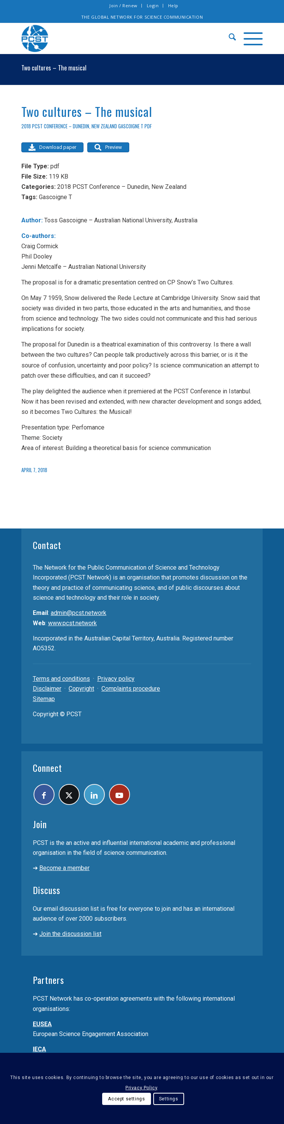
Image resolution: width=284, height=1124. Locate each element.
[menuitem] (124, 6)
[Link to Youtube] (119, 794)
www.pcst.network (72, 623)
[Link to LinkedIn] (94, 794)
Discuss (46, 890)
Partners (48, 980)
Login (153, 5)
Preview (108, 147)
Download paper (52, 147)
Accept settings (126, 1099)
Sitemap (44, 698)
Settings (168, 1099)
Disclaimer (47, 688)
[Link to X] (69, 794)
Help (173, 5)
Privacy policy (116, 678)
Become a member (64, 868)
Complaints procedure (130, 688)
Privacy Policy (141, 1087)
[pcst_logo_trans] (118, 38)
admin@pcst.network (78, 612)
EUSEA (42, 1024)
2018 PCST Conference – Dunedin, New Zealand (69, 126)
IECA (39, 1049)
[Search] (228, 38)
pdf (148, 126)
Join (40, 824)
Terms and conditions (61, 678)
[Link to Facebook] (44, 794)
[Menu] (249, 38)
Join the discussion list (70, 933)
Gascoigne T (130, 126)
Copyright (81, 688)
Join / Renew (123, 5)
